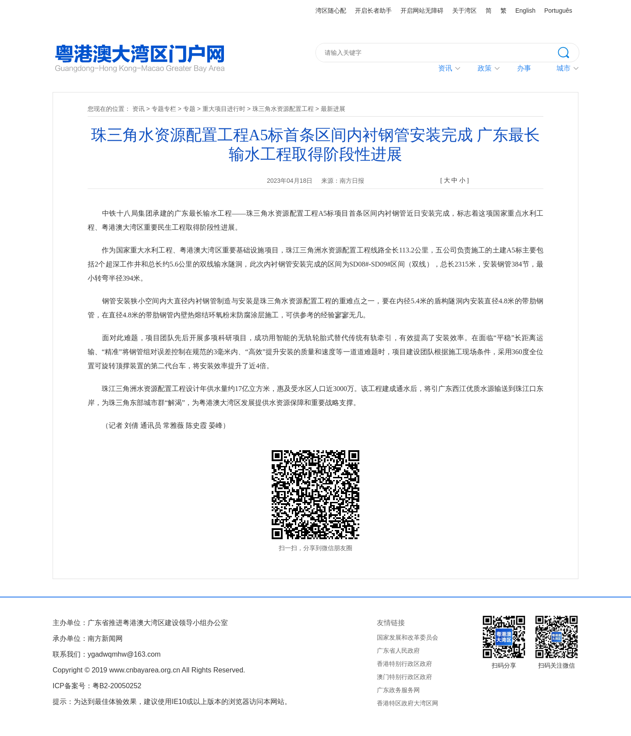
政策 (485, 68)
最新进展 (333, 108)
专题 (189, 108)
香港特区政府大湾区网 (407, 703)
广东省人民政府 (398, 650)
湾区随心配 (331, 10)
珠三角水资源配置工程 (283, 108)
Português (558, 10)
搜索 (568, 51)
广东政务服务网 (398, 689)
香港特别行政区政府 (404, 663)
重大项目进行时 (223, 108)
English (525, 10)
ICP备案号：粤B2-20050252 (97, 686)
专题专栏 (164, 108)
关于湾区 (464, 10)
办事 (524, 68)
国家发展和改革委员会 (407, 637)
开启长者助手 (373, 10)
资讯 (445, 68)
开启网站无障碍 (422, 10)
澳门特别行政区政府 (404, 676)
